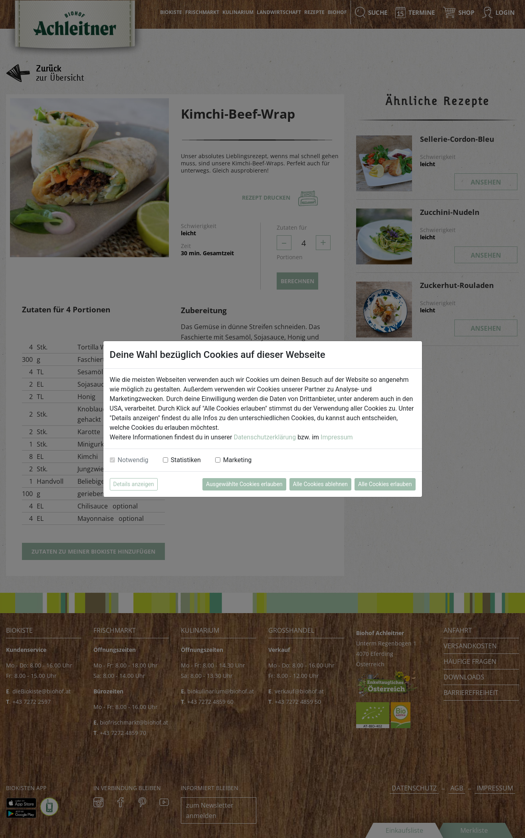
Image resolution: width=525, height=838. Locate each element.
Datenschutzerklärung (265, 437)
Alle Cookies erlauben (385, 484)
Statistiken (186, 460)
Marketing (237, 460)
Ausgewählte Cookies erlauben (244, 484)
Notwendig (133, 460)
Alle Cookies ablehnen (320, 484)
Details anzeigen (133, 484)
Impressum (337, 437)
